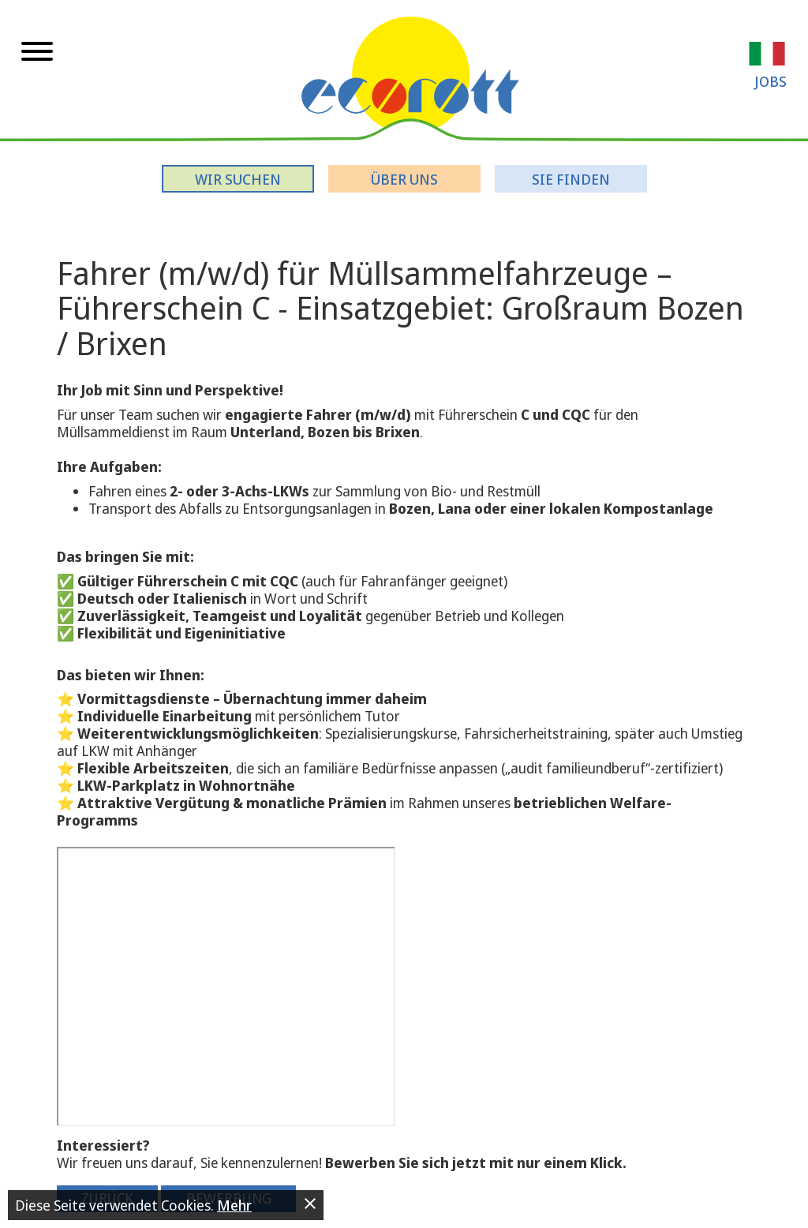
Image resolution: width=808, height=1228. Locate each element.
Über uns (404, 179)
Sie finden (571, 179)
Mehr (234, 1205)
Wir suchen (238, 179)
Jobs (770, 81)
